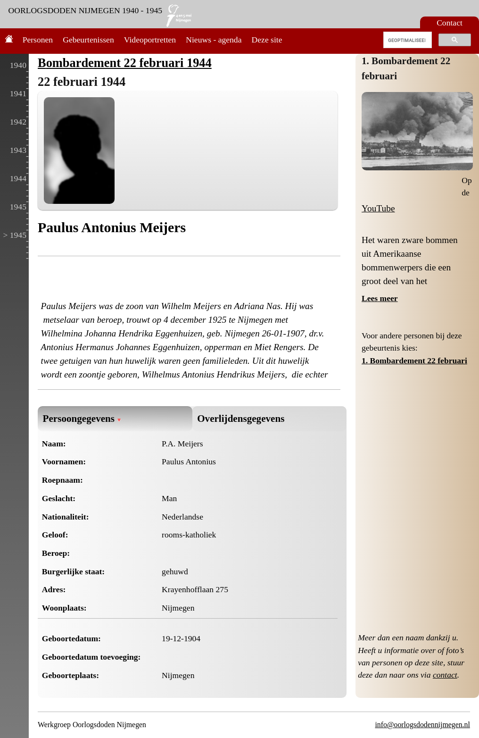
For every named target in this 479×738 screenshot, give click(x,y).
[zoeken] (406, 40)
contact (445, 674)
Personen (38, 39)
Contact (449, 22)
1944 (18, 178)
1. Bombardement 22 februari (414, 360)
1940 (18, 65)
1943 (18, 150)
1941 (18, 93)
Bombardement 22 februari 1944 (125, 63)
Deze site (267, 39)
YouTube (378, 208)
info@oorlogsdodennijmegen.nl (422, 725)
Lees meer (380, 298)
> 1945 (14, 235)
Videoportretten (150, 39)
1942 (18, 121)
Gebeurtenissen (88, 39)
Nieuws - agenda (213, 39)
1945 (18, 206)
